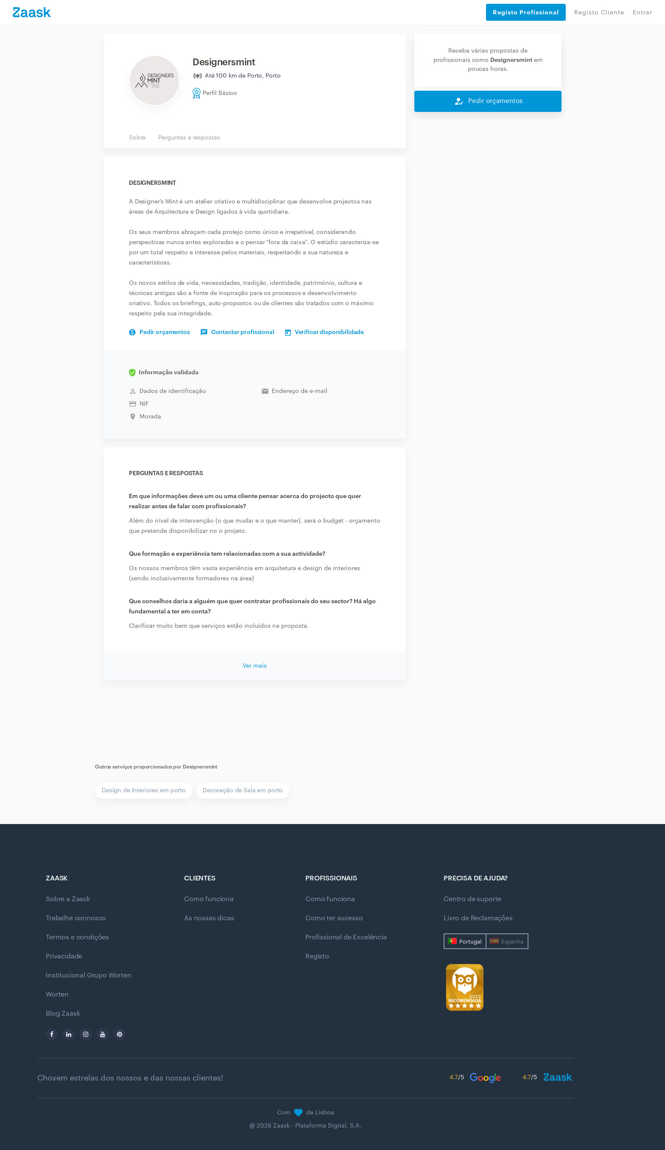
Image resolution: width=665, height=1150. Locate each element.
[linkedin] (69, 1034)
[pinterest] (120, 1034)
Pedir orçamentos (159, 332)
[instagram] (86, 1034)
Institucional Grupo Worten (88, 975)
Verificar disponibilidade (324, 332)
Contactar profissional (237, 332)
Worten (57, 994)
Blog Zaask (63, 1013)
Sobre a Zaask (68, 899)
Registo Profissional (526, 12)
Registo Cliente (599, 13)
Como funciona (209, 899)
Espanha (512, 941)
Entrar (642, 13)
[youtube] (103, 1034)
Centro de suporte (472, 899)
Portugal (470, 941)
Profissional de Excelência (346, 937)
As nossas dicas (209, 918)
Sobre (137, 138)
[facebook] (52, 1034)
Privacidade (64, 956)
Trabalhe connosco (76, 918)
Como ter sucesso (334, 918)
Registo (317, 956)
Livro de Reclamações (478, 918)
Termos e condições (77, 937)
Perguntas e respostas (189, 138)
